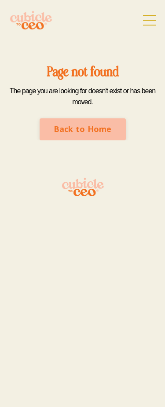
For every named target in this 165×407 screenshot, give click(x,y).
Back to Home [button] (83, 129)
